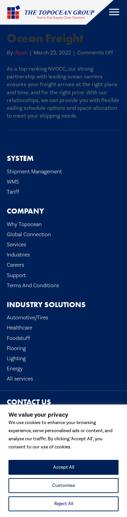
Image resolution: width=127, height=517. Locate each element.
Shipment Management (34, 171)
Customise (63, 486)
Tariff (13, 192)
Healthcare (19, 327)
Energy (15, 368)
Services (16, 244)
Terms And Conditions (33, 285)
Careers (15, 265)
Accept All (63, 467)
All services (20, 378)
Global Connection (29, 234)
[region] (63, 460)
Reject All (63, 504)
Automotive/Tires (27, 317)
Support (16, 275)
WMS (13, 181)
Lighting (16, 358)
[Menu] (114, 12)
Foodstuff (18, 338)
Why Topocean (24, 224)
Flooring (16, 348)
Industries (18, 254)
